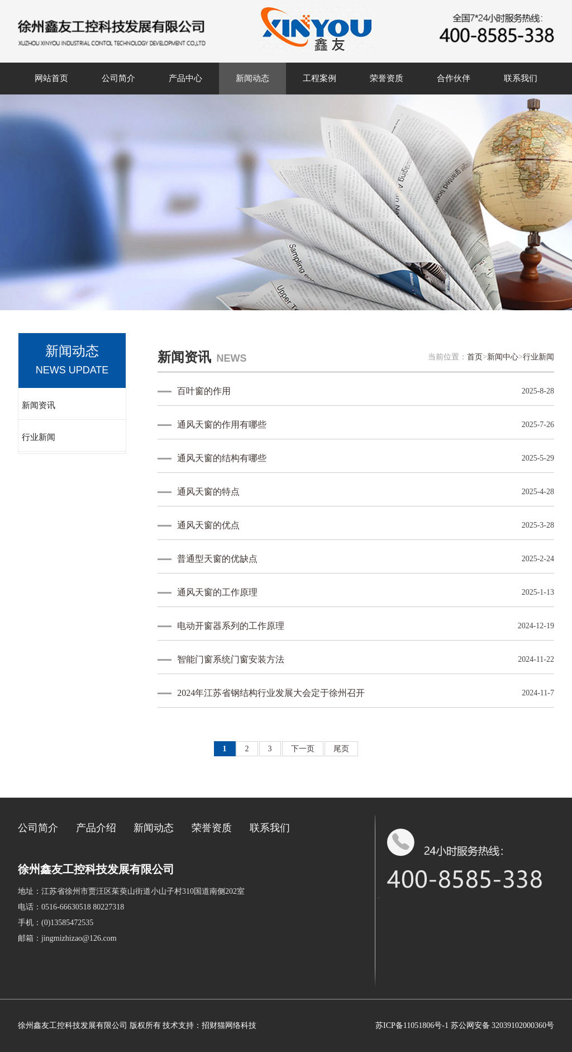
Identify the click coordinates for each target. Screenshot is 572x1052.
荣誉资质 (386, 78)
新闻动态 (252, 78)
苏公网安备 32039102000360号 (503, 1025)
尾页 (341, 749)
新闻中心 (502, 357)
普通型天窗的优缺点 (217, 558)
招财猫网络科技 (229, 1025)
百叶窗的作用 (204, 391)
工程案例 (319, 78)
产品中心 (185, 78)
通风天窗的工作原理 (217, 592)
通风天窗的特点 (208, 491)
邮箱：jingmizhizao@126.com (67, 938)
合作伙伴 (453, 78)
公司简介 (118, 78)
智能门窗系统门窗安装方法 (230, 659)
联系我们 (520, 78)
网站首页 (51, 78)
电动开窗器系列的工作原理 (230, 626)
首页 (475, 357)
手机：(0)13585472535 (55, 922)
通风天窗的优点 (208, 525)
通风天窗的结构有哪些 (221, 458)
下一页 (302, 749)
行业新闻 (38, 437)
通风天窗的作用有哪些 (221, 424)
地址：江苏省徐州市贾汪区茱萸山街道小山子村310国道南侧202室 (131, 891)
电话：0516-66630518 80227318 (71, 907)
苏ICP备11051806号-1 (412, 1025)
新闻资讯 (38, 405)
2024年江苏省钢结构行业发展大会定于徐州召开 (271, 693)
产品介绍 (96, 827)
